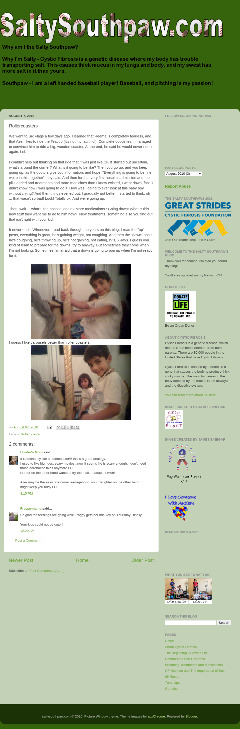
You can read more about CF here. (191, 395)
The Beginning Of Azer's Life (186, 653)
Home (82, 560)
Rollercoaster (31, 434)
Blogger (191, 716)
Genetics (171, 689)
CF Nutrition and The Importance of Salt (194, 671)
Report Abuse (178, 186)
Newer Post (21, 560)
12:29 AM (27, 531)
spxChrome (156, 716)
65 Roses (172, 677)
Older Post (143, 560)
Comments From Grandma (185, 659)
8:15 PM (26, 493)
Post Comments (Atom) (47, 571)
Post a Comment (27, 540)
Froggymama (31, 508)
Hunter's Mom (31, 452)
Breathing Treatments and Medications (194, 665)
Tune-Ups (172, 683)
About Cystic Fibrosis (181, 647)
